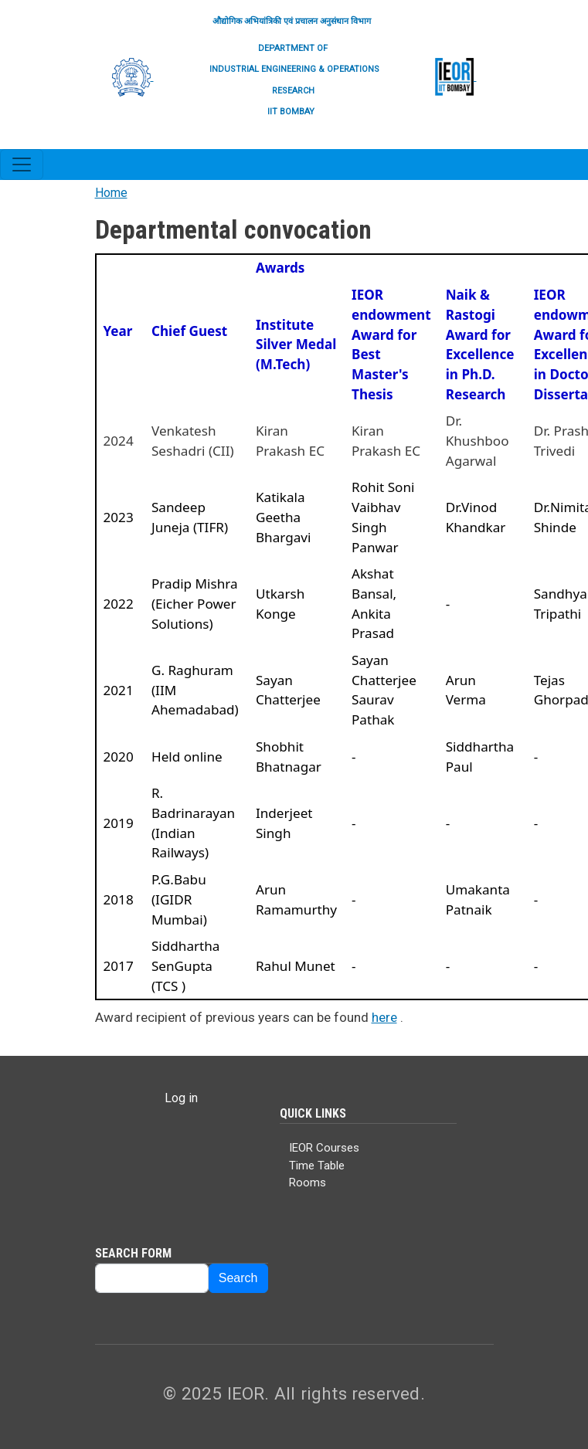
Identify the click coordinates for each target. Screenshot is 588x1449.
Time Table (317, 1165)
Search (238, 1277)
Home (111, 192)
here (384, 1017)
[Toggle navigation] (21, 164)
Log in (181, 1098)
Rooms (307, 1182)
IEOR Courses (324, 1148)
